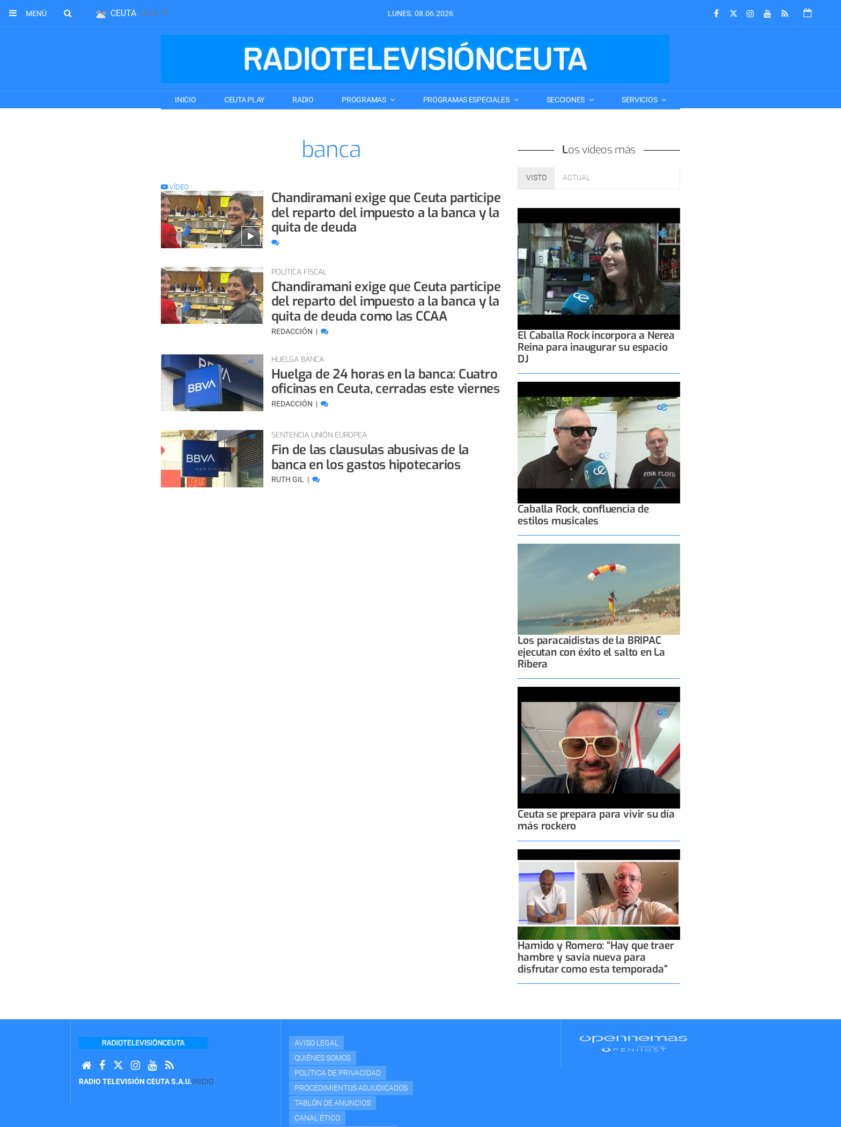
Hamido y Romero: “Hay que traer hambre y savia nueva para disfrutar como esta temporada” (596, 957)
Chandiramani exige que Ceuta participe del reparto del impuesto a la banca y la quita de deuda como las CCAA (386, 301)
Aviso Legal (316, 1043)
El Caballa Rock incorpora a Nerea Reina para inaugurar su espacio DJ (596, 347)
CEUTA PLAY (244, 99)
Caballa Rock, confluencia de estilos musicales (583, 515)
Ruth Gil (288, 479)
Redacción (292, 331)
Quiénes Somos (322, 1058)
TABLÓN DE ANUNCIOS (332, 1103)
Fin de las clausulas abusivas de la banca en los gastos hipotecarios (370, 457)
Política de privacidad (337, 1073)
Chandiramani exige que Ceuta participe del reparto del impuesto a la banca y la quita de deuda (386, 212)
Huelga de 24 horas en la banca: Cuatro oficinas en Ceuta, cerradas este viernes (385, 382)
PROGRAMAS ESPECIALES (467, 99)
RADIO (303, 99)
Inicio (185, 99)
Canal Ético (317, 1118)
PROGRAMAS (364, 99)
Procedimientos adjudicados (351, 1088)
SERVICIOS (640, 99)
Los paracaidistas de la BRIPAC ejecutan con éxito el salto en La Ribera (591, 652)
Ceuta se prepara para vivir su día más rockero (596, 820)
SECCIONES (566, 99)
